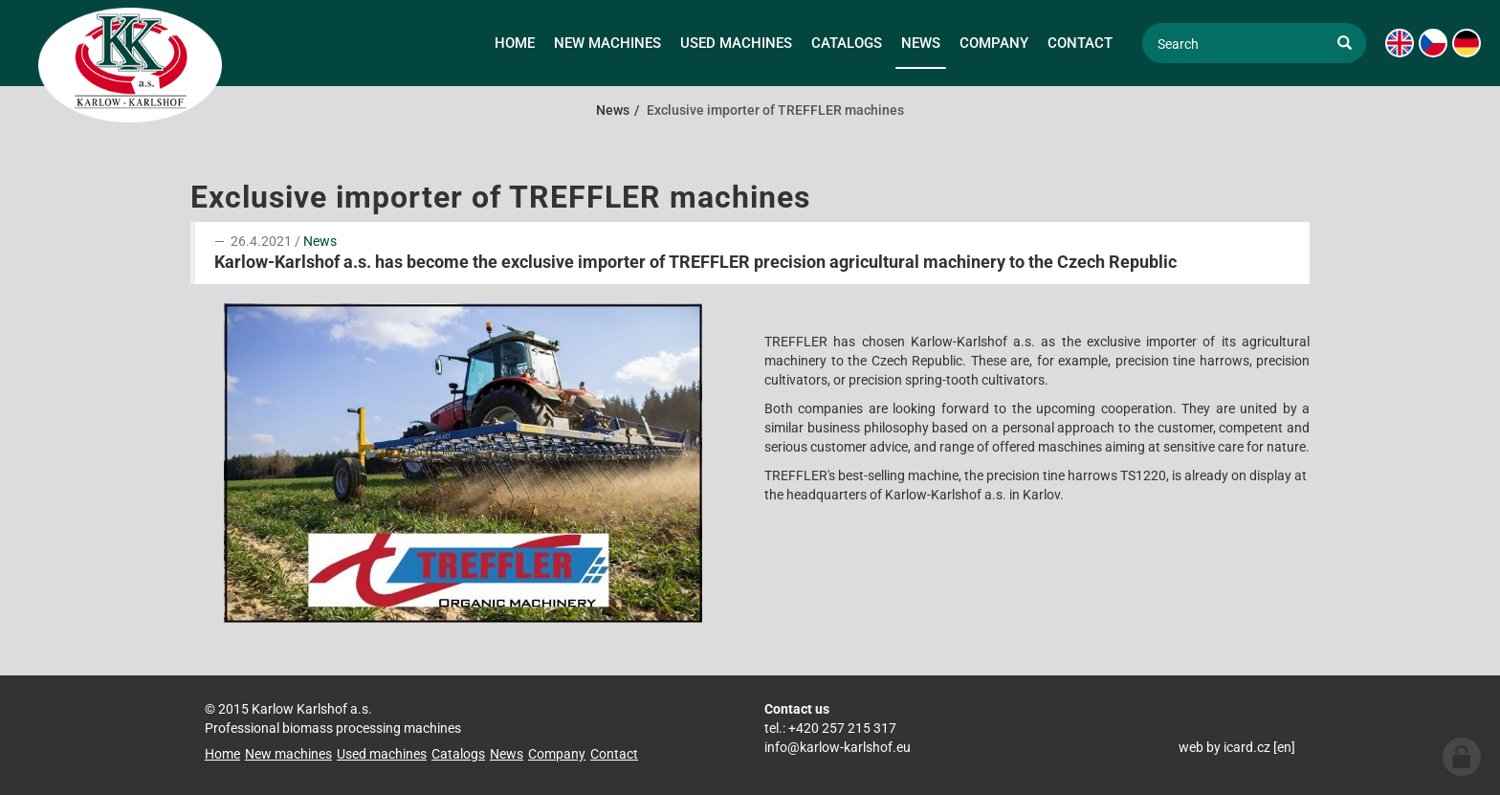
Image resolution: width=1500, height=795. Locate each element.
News (320, 241)
